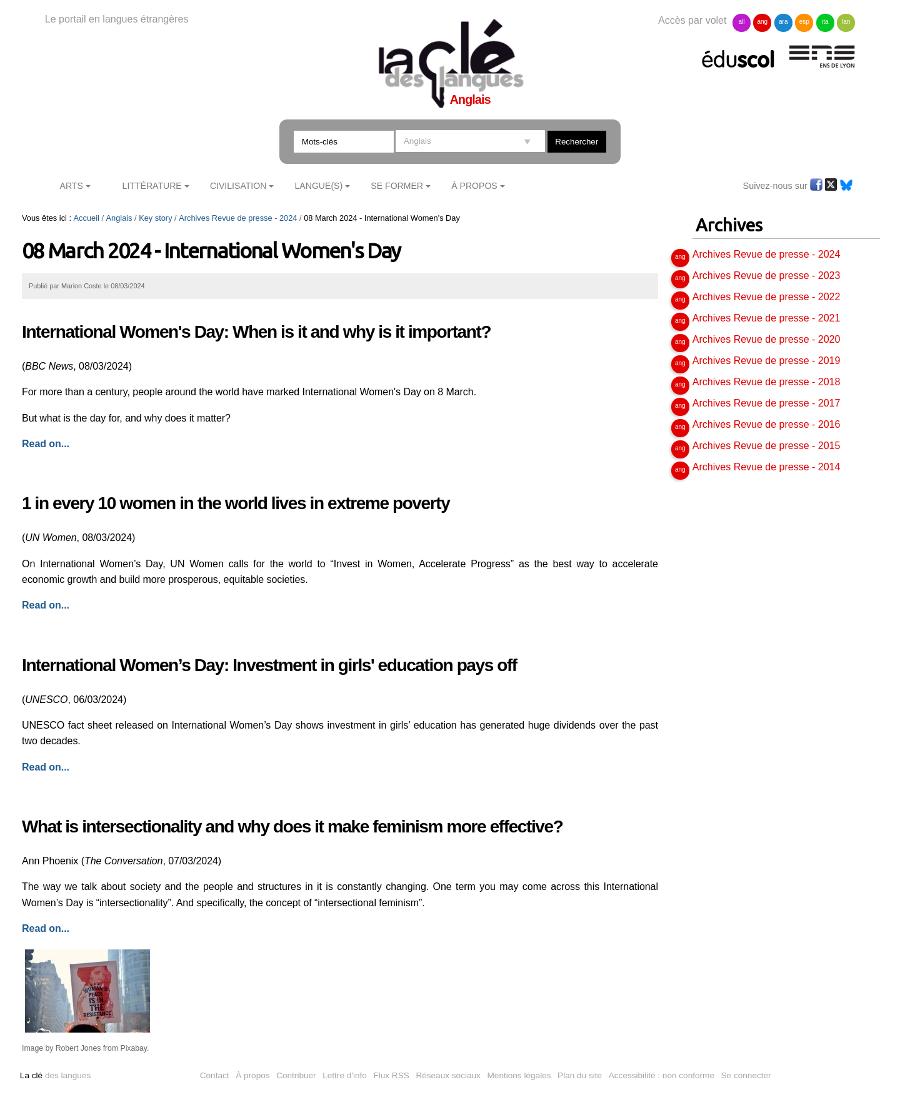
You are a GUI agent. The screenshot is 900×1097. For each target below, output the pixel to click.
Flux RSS (391, 1075)
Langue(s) (319, 186)
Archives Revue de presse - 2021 (766, 318)
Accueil (86, 218)
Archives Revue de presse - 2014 (766, 467)
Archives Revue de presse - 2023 (766, 275)
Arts (71, 186)
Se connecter (746, 1075)
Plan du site (580, 1075)
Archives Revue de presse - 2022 (766, 296)
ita (825, 21)
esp (804, 21)
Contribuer (296, 1075)
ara (783, 21)
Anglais (119, 218)
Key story (155, 218)
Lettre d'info (344, 1075)
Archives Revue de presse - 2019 (766, 360)
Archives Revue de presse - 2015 (766, 445)
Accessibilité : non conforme (661, 1075)
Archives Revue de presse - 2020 (766, 339)
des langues (55, 1075)
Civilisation (238, 186)
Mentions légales (519, 1075)
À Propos (474, 186)
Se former (397, 186)
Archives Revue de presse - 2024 (238, 218)
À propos (252, 1075)
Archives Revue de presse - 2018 (766, 382)
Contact (214, 1075)
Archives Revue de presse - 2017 (766, 403)
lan (846, 21)
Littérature (152, 186)
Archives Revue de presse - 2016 (766, 424)
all (741, 21)
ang (763, 21)
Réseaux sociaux (448, 1075)
